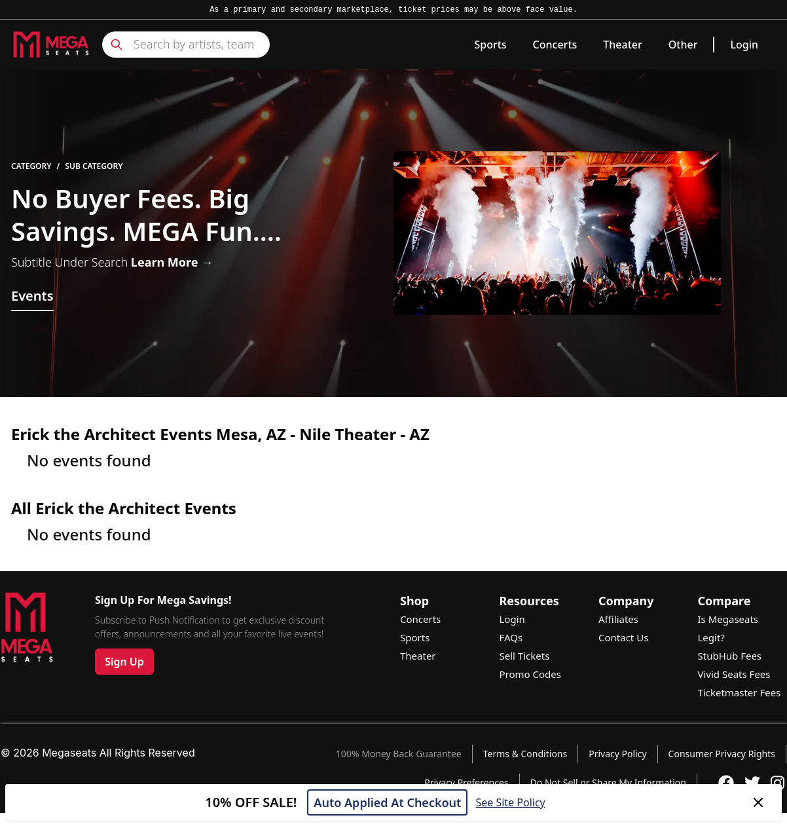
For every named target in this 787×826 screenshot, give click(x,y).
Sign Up (124, 661)
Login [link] (744, 44)
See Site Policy (510, 802)
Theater (622, 44)
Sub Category (93, 166)
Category (31, 166)
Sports (490, 44)
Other (683, 44)
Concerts (555, 44)
